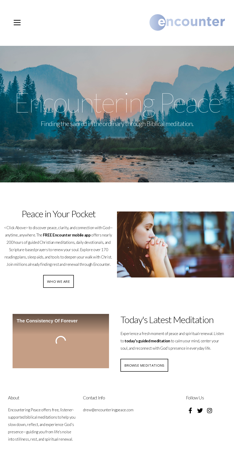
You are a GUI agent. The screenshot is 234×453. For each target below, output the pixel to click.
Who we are (58, 281)
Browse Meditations (144, 365)
